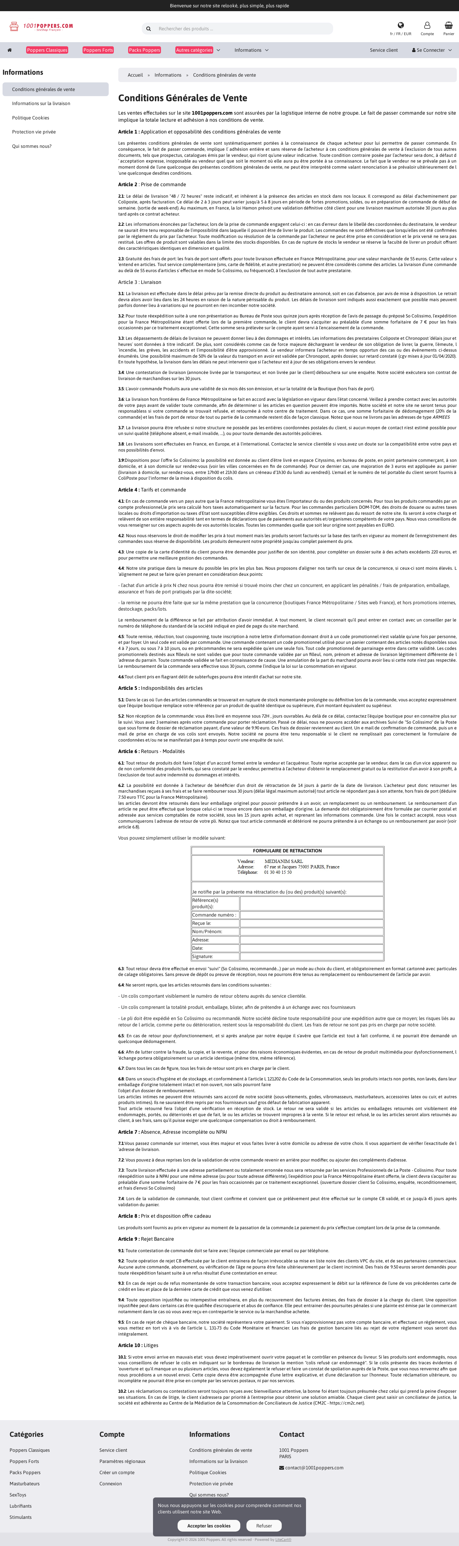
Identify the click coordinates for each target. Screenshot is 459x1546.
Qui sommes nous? (32, 146)
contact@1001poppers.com (314, 1467)
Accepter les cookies (208, 1525)
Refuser (264, 1525)
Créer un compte (117, 1472)
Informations (248, 50)
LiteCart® (283, 1539)
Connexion (110, 1483)
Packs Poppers (25, 1472)
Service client (384, 50)
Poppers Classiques (30, 1450)
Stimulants (21, 1517)
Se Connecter (428, 50)
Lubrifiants (21, 1506)
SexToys (18, 1494)
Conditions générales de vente (43, 89)
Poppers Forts (24, 1461)
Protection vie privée (34, 131)
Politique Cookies (30, 117)
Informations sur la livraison (41, 103)
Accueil (135, 75)
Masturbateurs (25, 1483)
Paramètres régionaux (122, 1461)
